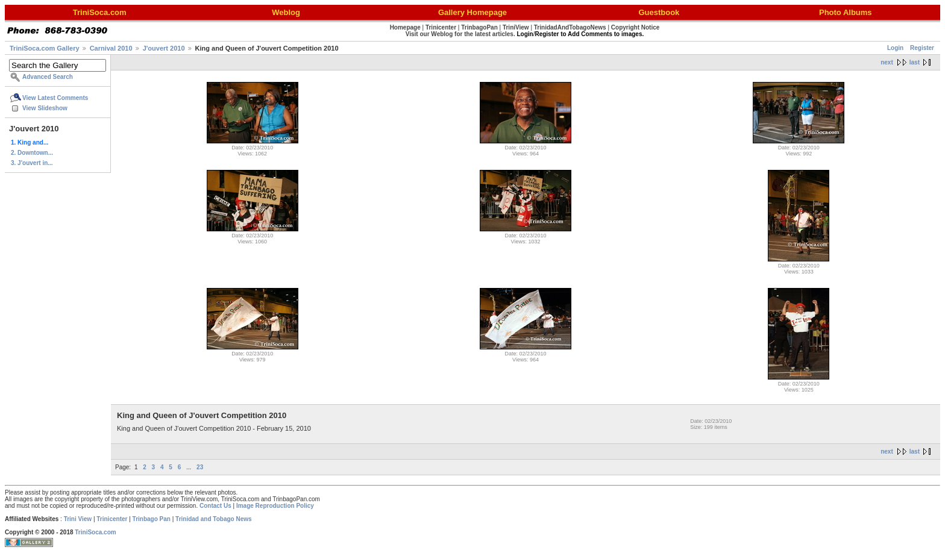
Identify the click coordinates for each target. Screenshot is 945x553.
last (914, 62)
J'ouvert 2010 (164, 48)
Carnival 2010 (111, 48)
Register (922, 48)
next (887, 62)
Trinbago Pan (152, 519)
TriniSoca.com (95, 532)
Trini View (78, 519)
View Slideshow (45, 108)
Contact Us (215, 505)
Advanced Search (47, 76)
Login (895, 48)
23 (199, 467)
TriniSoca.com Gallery (45, 48)
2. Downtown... (32, 152)
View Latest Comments (55, 98)
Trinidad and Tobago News (213, 519)
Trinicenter (111, 519)
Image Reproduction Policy (275, 505)
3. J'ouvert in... (32, 163)
